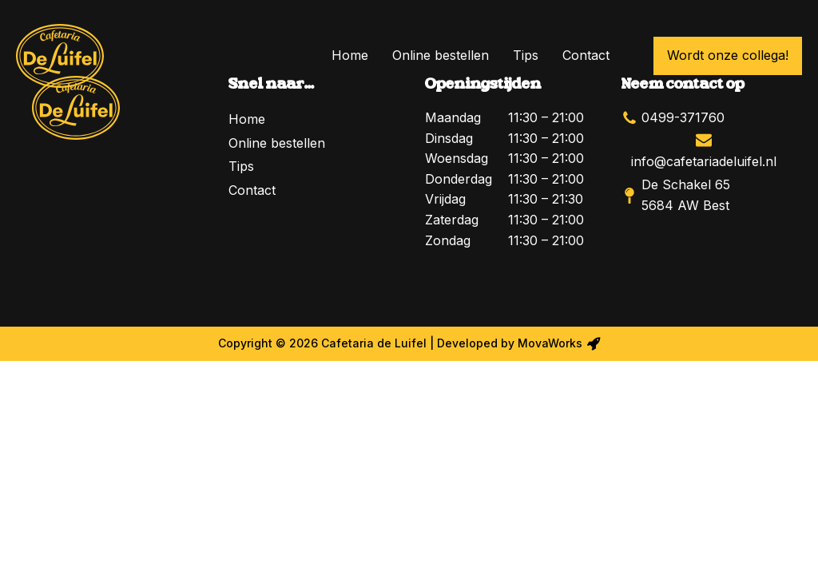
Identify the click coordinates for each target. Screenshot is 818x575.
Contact (586, 55)
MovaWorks (550, 343)
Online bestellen (440, 55)
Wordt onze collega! (727, 55)
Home (350, 55)
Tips (525, 55)
